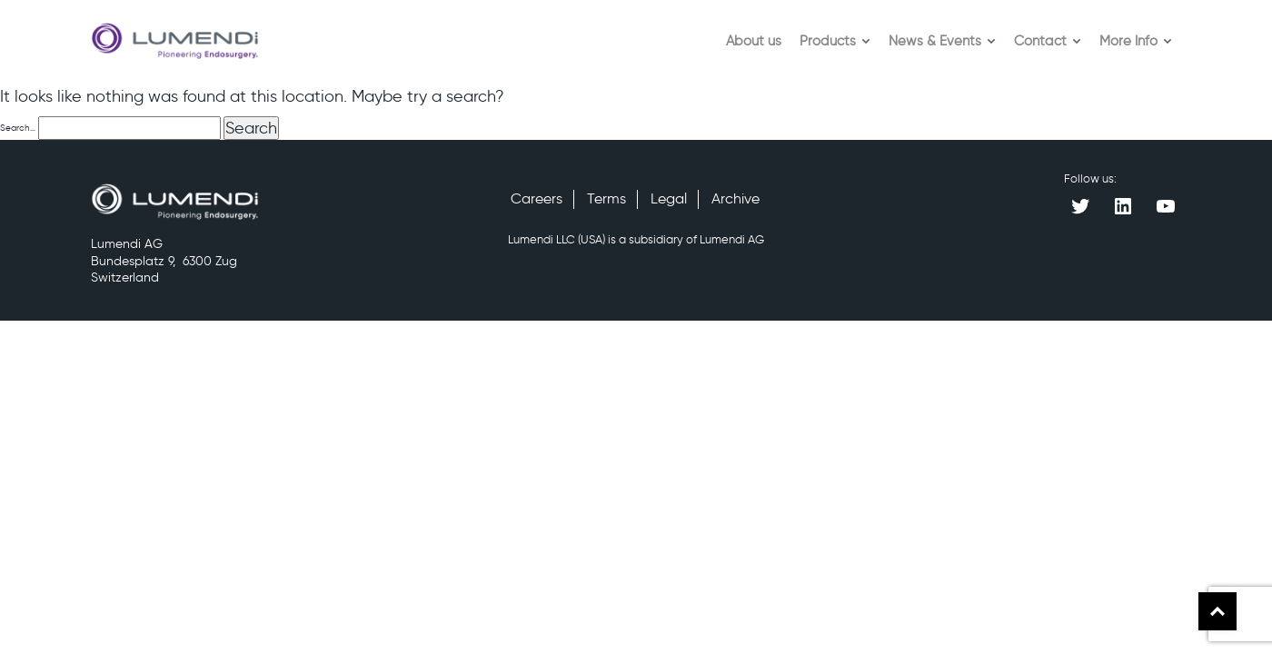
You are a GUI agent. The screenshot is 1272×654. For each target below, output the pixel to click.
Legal (669, 198)
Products (835, 41)
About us (753, 41)
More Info (1135, 41)
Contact (1047, 41)
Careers (536, 198)
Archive (735, 198)
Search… (17, 128)
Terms (606, 198)
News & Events (942, 41)
